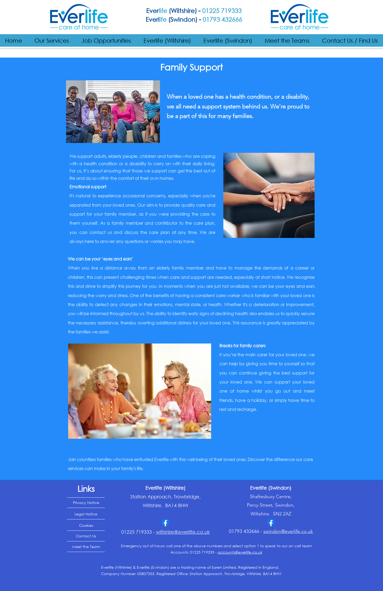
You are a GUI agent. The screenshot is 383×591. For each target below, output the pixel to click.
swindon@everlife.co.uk (288, 531)
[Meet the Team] (86, 546)
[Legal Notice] (86, 514)
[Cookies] (86, 525)
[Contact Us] (86, 536)
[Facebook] (165, 522)
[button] (51, 40)
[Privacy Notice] (86, 502)
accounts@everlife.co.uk (240, 552)
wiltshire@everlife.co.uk (183, 532)
